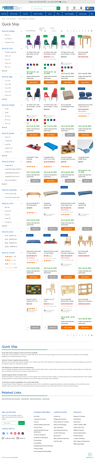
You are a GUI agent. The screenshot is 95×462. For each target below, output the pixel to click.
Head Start (77, 422)
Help (67, 8)
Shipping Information (60, 419)
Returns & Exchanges (60, 424)
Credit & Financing (59, 433)
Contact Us (57, 416)
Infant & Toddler (38, 14)
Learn (49, 14)
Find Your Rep (58, 441)
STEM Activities (78, 435)
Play (58, 14)
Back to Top (90, 455)
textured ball (25, 399)
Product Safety (38, 448)
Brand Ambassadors (80, 433)
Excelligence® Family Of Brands (43, 446)
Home (3, 18)
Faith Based (77, 419)
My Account (57, 435)
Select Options (33, 82)
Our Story (37, 416)
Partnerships (38, 440)
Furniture (25, 14)
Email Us (22, 438)
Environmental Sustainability (42, 451)
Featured (3, 14)
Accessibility (37, 443)
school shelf (45, 399)
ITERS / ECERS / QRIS (80, 424)
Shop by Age (82, 14)
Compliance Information (41, 437)
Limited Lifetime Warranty (42, 424)
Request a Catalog (79, 416)
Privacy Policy (38, 427)
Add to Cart (70, 134)
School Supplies (69, 14)
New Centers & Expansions (82, 441)
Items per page (41, 28)
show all (4, 70)
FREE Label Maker (79, 444)
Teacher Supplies (22, 18)
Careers (36, 422)
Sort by (52, 28)
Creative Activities (79, 438)
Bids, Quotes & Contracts (61, 438)
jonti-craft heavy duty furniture (11, 399)
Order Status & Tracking (61, 422)
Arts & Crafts (13, 14)
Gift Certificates (58, 427)
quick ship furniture (35, 399)
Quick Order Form (79, 427)
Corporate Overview (40, 419)
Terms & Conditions (40, 434)
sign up (21, 423)
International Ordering (60, 430)
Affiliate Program (79, 430)
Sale (92, 14)
